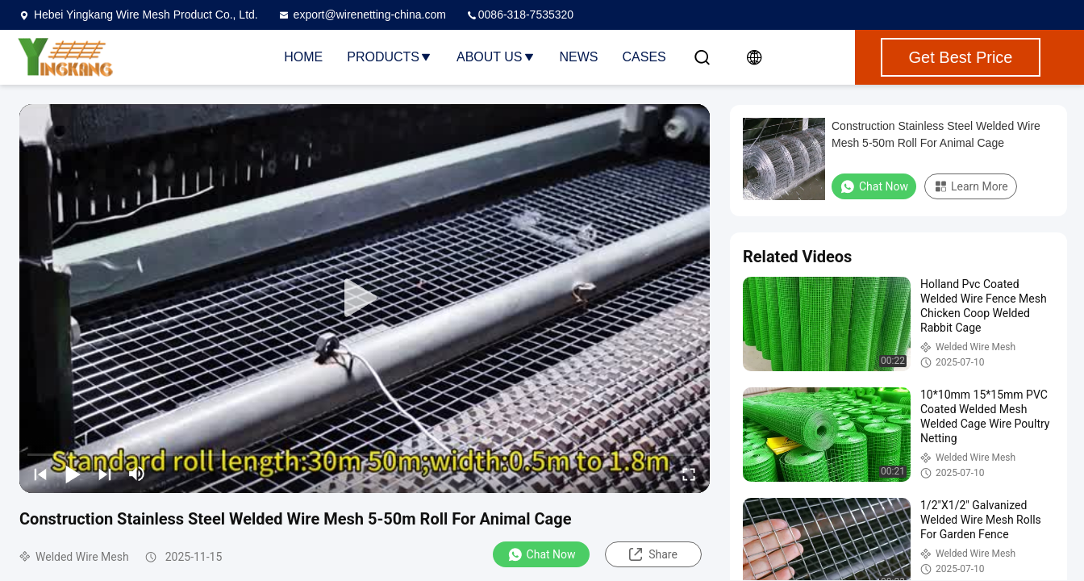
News (579, 57)
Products (389, 57)
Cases (644, 57)
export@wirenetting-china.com (361, 14)
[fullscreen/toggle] (689, 474)
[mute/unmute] (137, 474)
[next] (105, 474)
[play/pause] (72, 474)
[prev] (40, 474)
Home (303, 57)
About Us (496, 57)
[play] (364, 298)
